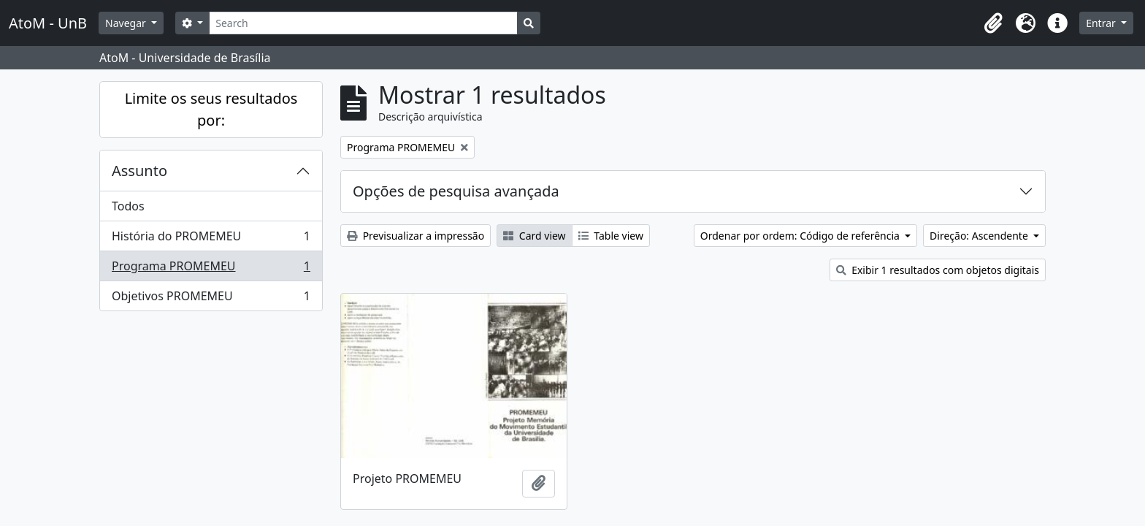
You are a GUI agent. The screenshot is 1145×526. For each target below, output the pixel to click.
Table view (610, 236)
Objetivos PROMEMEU (210, 298)
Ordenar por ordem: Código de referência (801, 236)
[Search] (363, 23)
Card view (534, 236)
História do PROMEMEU (210, 239)
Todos (128, 206)
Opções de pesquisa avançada (456, 191)
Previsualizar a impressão (415, 236)
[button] (993, 23)
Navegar (126, 23)
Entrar (1102, 23)
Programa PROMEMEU (210, 269)
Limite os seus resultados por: (211, 109)
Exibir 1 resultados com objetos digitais (937, 270)
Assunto (139, 170)
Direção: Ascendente (980, 236)
